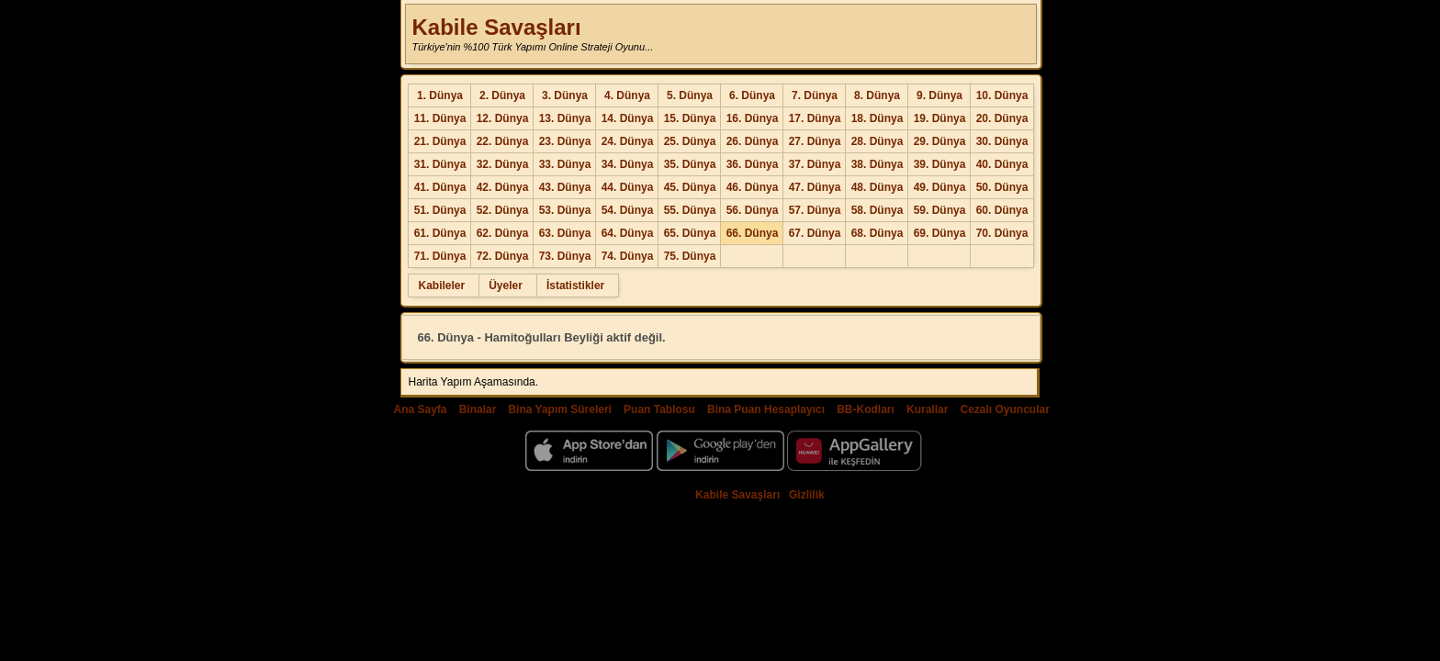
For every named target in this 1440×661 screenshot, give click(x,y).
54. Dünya (628, 210)
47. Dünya (815, 187)
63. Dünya (565, 233)
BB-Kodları (865, 409)
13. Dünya (565, 118)
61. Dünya (440, 233)
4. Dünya (627, 95)
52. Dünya (503, 210)
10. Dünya (1002, 95)
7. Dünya (815, 95)
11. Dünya (440, 118)
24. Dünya (628, 141)
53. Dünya (565, 210)
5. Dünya (690, 95)
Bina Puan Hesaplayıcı (766, 409)
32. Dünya (503, 164)
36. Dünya (752, 164)
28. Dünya (877, 141)
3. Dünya (565, 95)
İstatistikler (575, 285)
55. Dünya (690, 210)
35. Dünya (690, 164)
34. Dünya (628, 164)
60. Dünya (1002, 210)
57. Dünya (815, 210)
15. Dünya (690, 118)
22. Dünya (503, 141)
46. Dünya (752, 187)
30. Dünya (1002, 141)
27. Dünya (815, 141)
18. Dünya (877, 118)
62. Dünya (503, 233)
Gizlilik (807, 494)
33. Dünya (565, 164)
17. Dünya (815, 118)
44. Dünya (628, 187)
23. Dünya (565, 141)
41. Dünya (440, 187)
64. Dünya (628, 233)
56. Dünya (752, 210)
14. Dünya (628, 118)
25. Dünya (690, 141)
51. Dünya (440, 210)
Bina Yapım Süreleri (560, 409)
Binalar (478, 409)
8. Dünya (877, 95)
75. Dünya (690, 256)
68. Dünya (877, 233)
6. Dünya (752, 95)
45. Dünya (690, 187)
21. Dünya (440, 141)
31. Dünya (440, 164)
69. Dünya (940, 233)
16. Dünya (752, 118)
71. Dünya (440, 256)
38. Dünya (877, 164)
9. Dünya (939, 95)
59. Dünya (940, 210)
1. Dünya (440, 95)
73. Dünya (565, 256)
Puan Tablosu (659, 409)
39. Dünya (940, 164)
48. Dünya (877, 187)
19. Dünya (940, 118)
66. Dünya (752, 233)
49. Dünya (940, 187)
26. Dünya (752, 141)
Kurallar (927, 409)
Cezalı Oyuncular (1004, 409)
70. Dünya (1002, 233)
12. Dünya (503, 118)
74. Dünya (628, 256)
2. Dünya (502, 95)
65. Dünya (690, 233)
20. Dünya (1002, 118)
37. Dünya (815, 164)
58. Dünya (877, 210)
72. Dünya (503, 256)
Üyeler (506, 285)
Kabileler (441, 285)
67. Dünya (815, 233)
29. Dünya (940, 141)
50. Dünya (1002, 187)
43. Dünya (565, 187)
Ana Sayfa (419, 409)
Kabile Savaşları (495, 27)
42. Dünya (503, 187)
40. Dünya (1002, 164)
